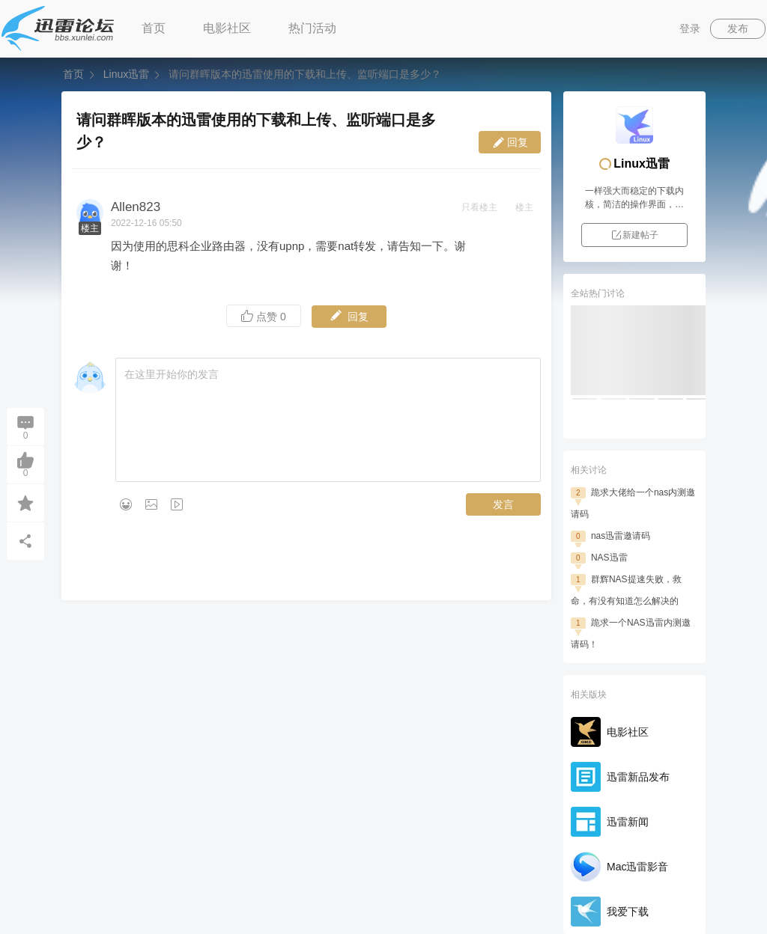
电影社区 (227, 28)
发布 (737, 28)
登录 (689, 28)
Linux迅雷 (126, 74)
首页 (154, 28)
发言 (503, 504)
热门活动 (312, 28)
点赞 (263, 316)
